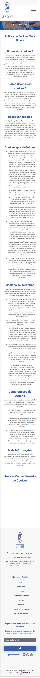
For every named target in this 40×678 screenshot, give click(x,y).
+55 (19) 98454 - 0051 (17, 553)
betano (28, 420)
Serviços (21, 591)
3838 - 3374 (29, 553)
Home (12, 24)
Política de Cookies (23, 24)
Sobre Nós (21, 587)
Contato (21, 605)
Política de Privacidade (21, 609)
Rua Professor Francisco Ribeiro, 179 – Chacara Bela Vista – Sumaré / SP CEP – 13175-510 (21, 563)
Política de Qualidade (21, 596)
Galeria (21, 600)
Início (21, 582)
